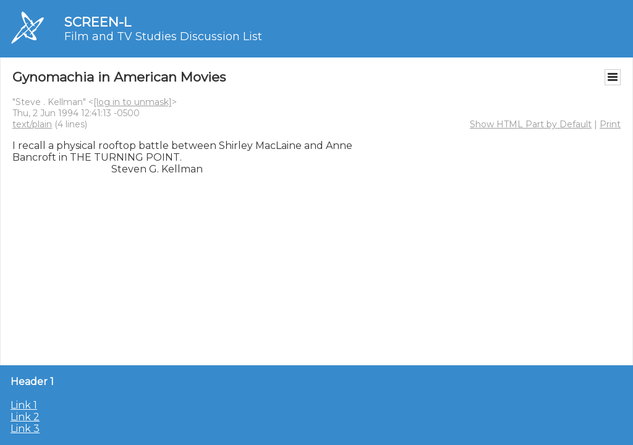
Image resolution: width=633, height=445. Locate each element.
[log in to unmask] (132, 102)
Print (610, 124)
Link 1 (24, 405)
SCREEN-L (97, 22)
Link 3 (25, 428)
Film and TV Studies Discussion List (163, 36)
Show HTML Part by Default (531, 124)
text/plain (32, 124)
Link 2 (25, 417)
